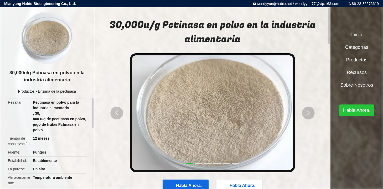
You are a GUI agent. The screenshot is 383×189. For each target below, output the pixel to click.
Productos (26, 91)
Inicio (356, 34)
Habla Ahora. (356, 110)
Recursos (357, 72)
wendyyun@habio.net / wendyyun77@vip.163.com (297, 4)
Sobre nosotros (356, 85)
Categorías (356, 47)
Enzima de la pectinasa (57, 91)
